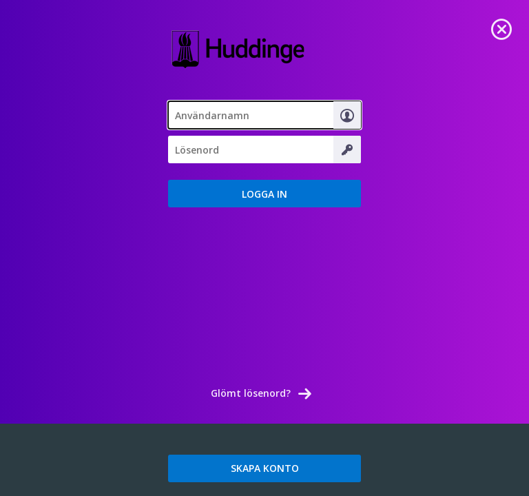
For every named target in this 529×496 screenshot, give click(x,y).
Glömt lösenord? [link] (251, 393)
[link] (501, 27)
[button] (264, 193)
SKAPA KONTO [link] (265, 468)
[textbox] (264, 115)
